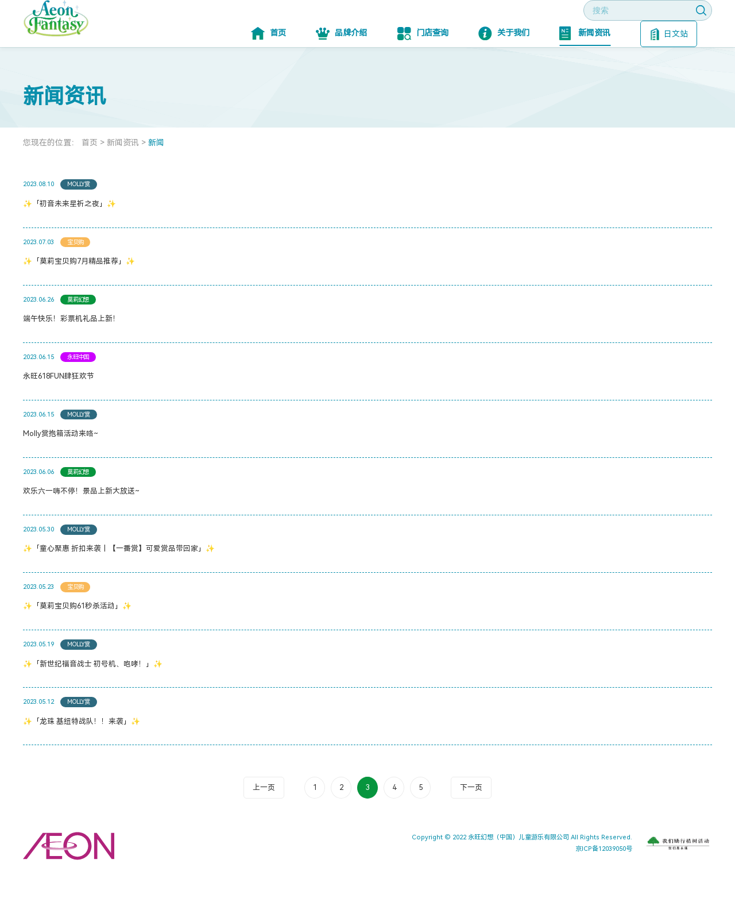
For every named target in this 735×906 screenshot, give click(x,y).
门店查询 (422, 67)
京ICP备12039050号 (603, 883)
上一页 (264, 822)
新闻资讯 (584, 67)
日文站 (669, 68)
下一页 (471, 822)
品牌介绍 (341, 67)
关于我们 (503, 67)
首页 (268, 67)
